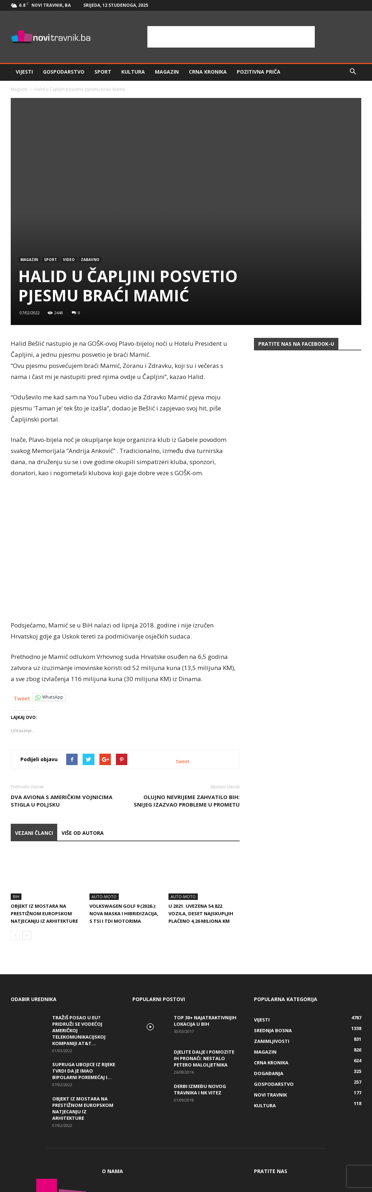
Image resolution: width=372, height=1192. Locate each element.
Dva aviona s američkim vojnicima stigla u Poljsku (61, 800)
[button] (352, 71)
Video (69, 259)
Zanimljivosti (271, 1041)
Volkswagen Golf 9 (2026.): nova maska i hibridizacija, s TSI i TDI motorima (123, 913)
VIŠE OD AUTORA (83, 832)
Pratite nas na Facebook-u (296, 344)
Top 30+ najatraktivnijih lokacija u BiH (205, 1020)
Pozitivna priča (258, 71)
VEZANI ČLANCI (34, 832)
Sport (102, 71)
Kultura (133, 71)
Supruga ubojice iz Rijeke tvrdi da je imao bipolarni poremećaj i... (83, 1070)
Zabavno (90, 259)
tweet (183, 761)
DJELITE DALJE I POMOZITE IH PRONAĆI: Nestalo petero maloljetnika (204, 1058)
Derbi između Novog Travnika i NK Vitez (200, 1089)
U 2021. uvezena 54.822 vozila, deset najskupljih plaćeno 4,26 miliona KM (200, 913)
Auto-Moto (104, 896)
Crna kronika (208, 71)
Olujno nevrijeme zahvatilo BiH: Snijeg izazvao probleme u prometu (187, 800)
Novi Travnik (270, 1095)
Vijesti (24, 71)
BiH (16, 896)
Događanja (268, 1073)
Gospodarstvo (63, 71)
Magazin (167, 71)
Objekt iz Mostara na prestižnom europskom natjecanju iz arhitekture (44, 913)
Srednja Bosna (273, 1030)
